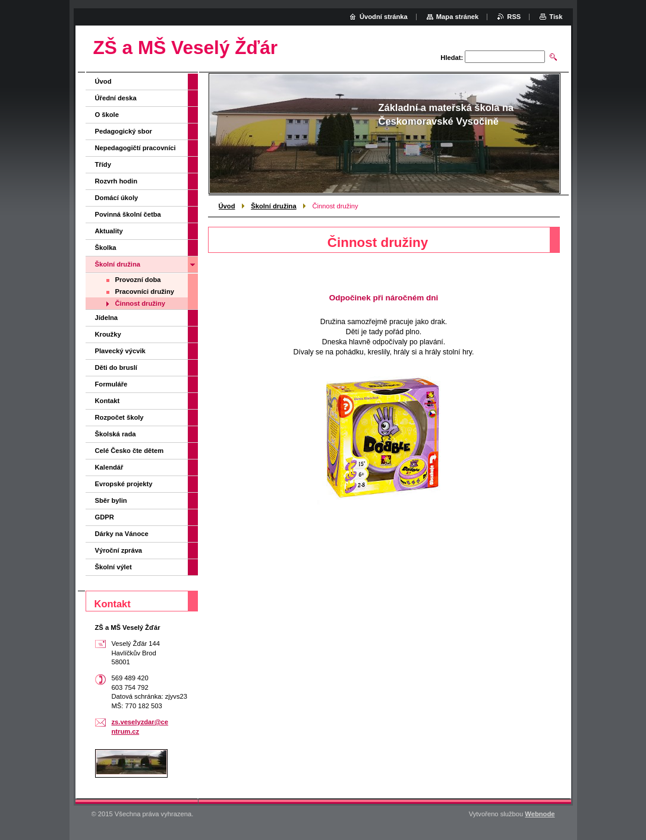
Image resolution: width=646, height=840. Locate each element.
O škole (107, 114)
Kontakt (107, 400)
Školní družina (273, 206)
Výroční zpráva (119, 550)
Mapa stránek (457, 16)
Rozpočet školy (119, 417)
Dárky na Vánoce (122, 533)
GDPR (104, 517)
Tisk (555, 16)
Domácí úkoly (116, 197)
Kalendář (109, 467)
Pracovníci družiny (144, 291)
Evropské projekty (124, 483)
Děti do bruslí (116, 367)
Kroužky (108, 334)
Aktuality (109, 230)
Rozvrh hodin (116, 181)
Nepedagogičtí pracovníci (135, 147)
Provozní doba (138, 279)
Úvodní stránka (384, 16)
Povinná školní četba (128, 214)
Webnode (539, 813)
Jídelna (106, 317)
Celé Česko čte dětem (129, 450)
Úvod (227, 206)
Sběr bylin (111, 500)
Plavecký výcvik (120, 350)
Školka (105, 247)
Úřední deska (116, 98)
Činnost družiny (140, 303)
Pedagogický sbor (123, 131)
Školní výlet (113, 566)
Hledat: (451, 57)
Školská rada (115, 434)
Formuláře (111, 384)
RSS (514, 16)
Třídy (103, 164)
